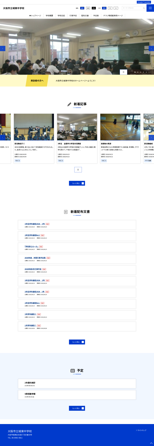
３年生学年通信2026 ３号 (35, 224)
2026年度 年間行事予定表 (35, 257)
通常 (82, 8)
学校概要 (49, 15)
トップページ (36, 15)
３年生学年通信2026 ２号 (35, 280)
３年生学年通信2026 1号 (35, 291)
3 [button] (140, 72)
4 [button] (143, 72)
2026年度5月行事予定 (33, 269)
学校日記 (61, 15)
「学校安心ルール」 (32, 246)
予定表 (96, 15)
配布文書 (85, 15)
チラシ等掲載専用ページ (113, 15)
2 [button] (137, 72)
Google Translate (144, 2)
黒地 (94, 8)
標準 (104, 8)
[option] (77, 47)
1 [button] (134, 72)
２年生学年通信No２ (32, 235)
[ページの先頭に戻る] (151, 443)
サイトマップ (141, 430)
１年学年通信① (31, 325)
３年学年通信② (31, 314)
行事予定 (73, 15)
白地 (88, 8)
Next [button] (151, 48)
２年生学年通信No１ (32, 303)
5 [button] (146, 72)
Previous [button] (2, 48)
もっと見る (76, 183)
